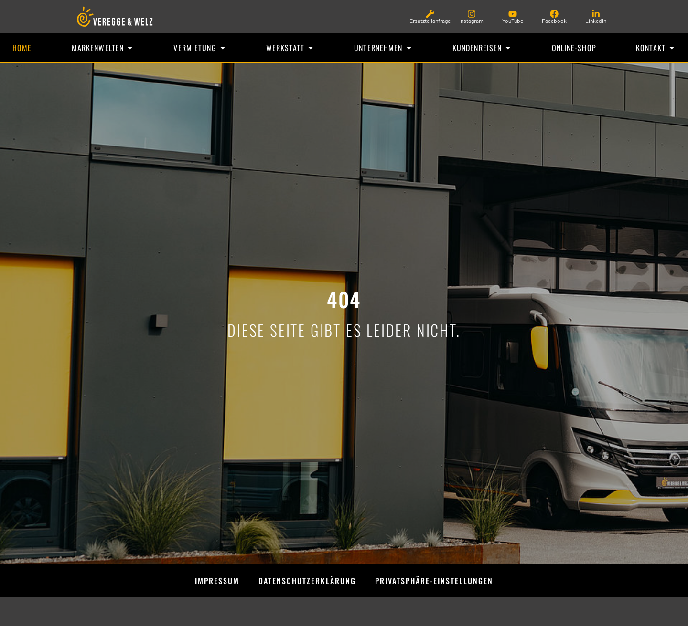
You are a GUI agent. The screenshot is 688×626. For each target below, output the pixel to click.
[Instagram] (471, 14)
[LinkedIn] (595, 14)
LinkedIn (595, 20)
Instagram (471, 20)
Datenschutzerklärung (307, 580)
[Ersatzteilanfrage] (430, 14)
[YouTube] (512, 14)
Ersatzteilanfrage (430, 20)
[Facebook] (554, 14)
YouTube (512, 20)
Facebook (554, 20)
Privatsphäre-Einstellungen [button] (434, 580)
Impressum (217, 580)
